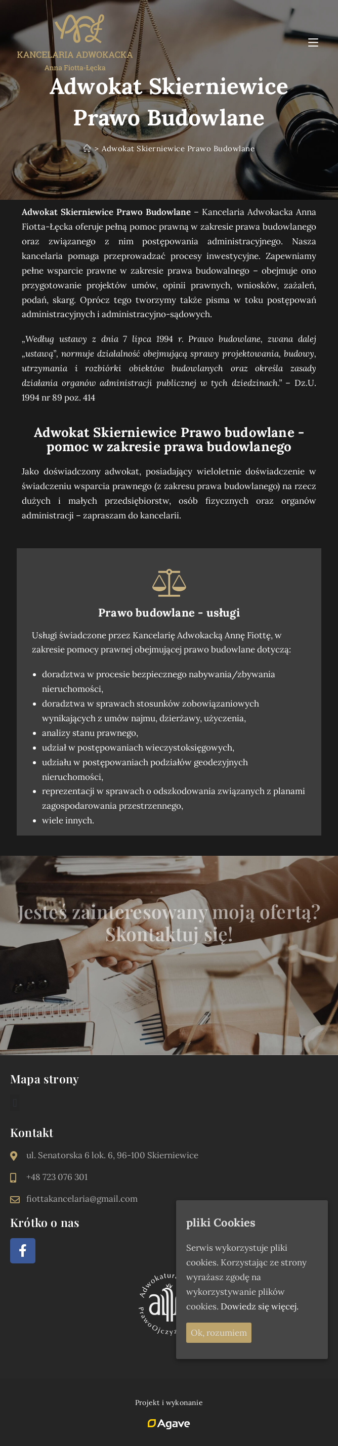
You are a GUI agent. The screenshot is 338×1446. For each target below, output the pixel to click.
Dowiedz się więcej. (260, 1306)
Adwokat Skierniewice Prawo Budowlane (178, 148)
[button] (15, 1102)
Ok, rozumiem (219, 1332)
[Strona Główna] (87, 148)
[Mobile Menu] (314, 42)
